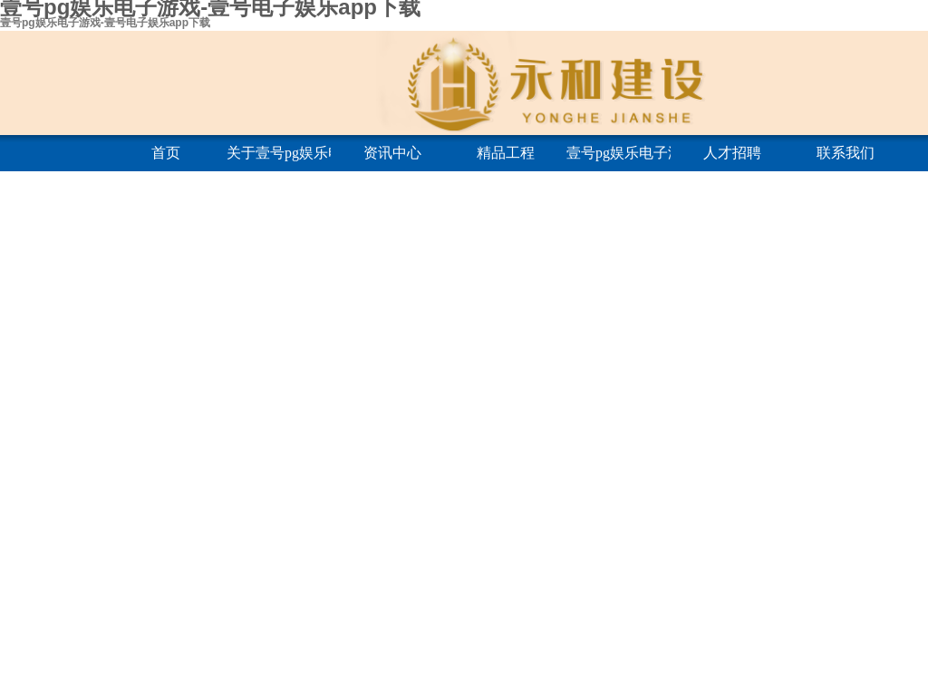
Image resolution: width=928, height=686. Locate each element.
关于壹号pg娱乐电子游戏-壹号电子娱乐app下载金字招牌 (279, 152)
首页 (165, 152)
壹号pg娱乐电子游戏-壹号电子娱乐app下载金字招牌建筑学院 (618, 152)
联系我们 (846, 152)
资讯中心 (392, 152)
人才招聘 (732, 152)
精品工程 (506, 152)
